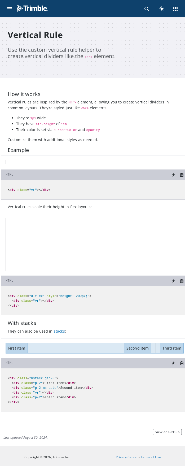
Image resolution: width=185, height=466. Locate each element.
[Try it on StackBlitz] (173, 175)
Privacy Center (127, 457)
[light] (161, 8)
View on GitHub (167, 432)
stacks (59, 331)
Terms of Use (151, 457)
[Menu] (9, 8)
